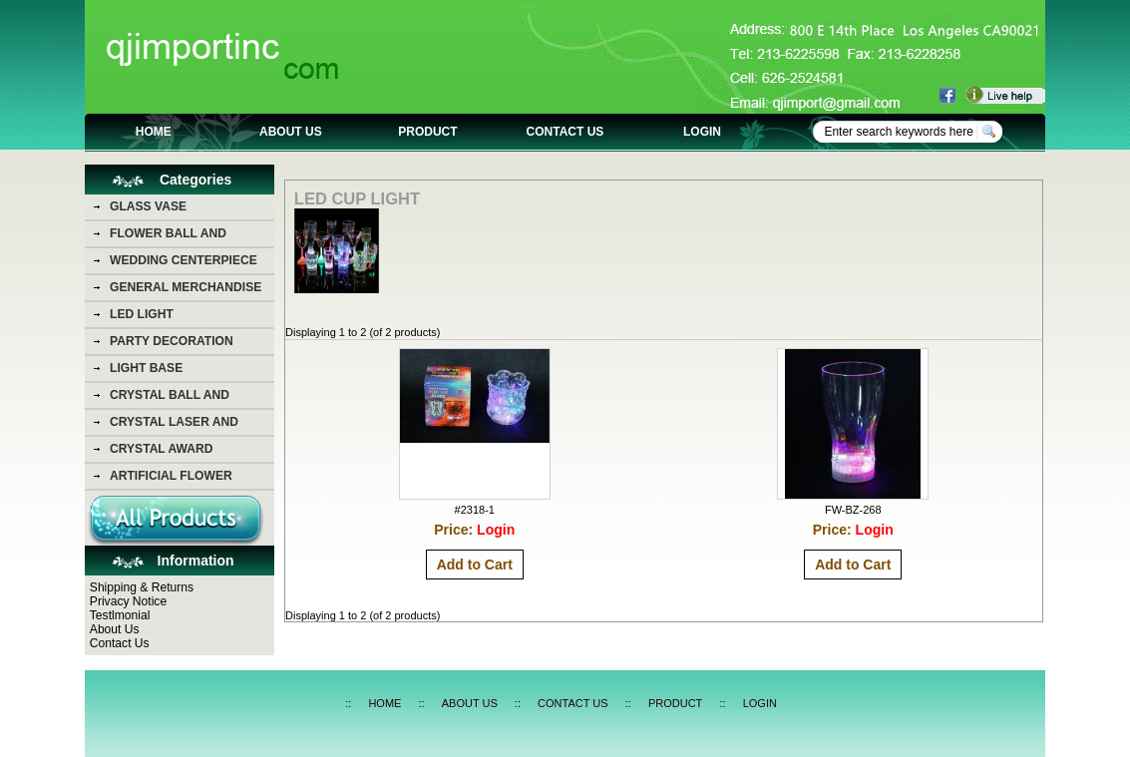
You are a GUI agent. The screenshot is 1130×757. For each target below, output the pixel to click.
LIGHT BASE (146, 368)
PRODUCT (427, 132)
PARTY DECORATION (171, 341)
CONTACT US (565, 132)
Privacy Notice (128, 601)
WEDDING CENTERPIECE (183, 260)
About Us (115, 629)
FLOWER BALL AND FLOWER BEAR (168, 236)
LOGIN (702, 132)
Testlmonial (120, 615)
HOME (154, 132)
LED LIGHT (142, 314)
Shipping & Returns (141, 587)
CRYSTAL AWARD (161, 449)
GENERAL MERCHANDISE (185, 287)
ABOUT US (290, 132)
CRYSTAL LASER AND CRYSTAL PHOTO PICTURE (188, 425)
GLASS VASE (148, 206)
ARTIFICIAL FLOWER (171, 476)
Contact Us (120, 643)
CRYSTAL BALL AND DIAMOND (169, 398)
